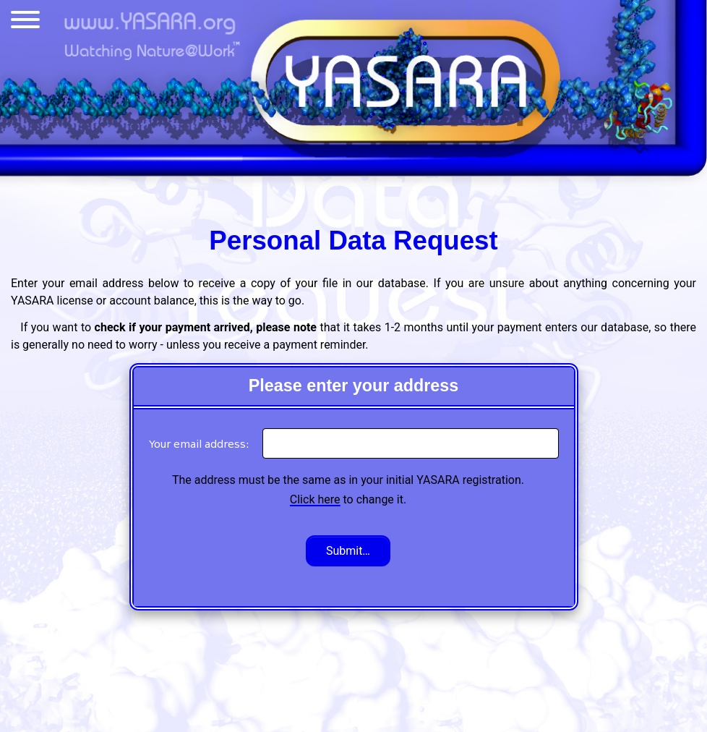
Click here (315, 499)
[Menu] (25, 22)
